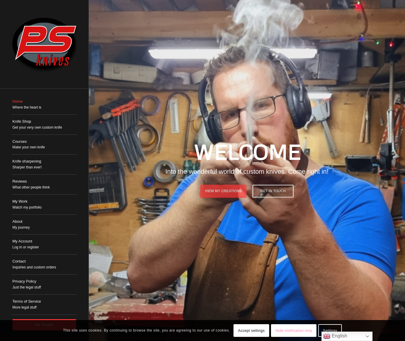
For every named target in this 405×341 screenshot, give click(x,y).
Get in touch (273, 190)
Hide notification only (293, 331)
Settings (330, 331)
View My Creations (223, 190)
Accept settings (251, 331)
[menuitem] (44, 105)
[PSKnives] (44, 44)
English (335, 336)
